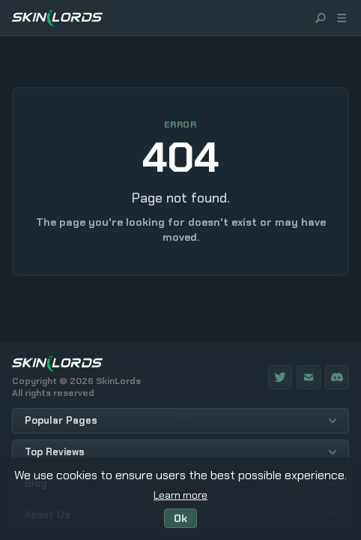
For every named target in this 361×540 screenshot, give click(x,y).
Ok (180, 518)
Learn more (180, 495)
